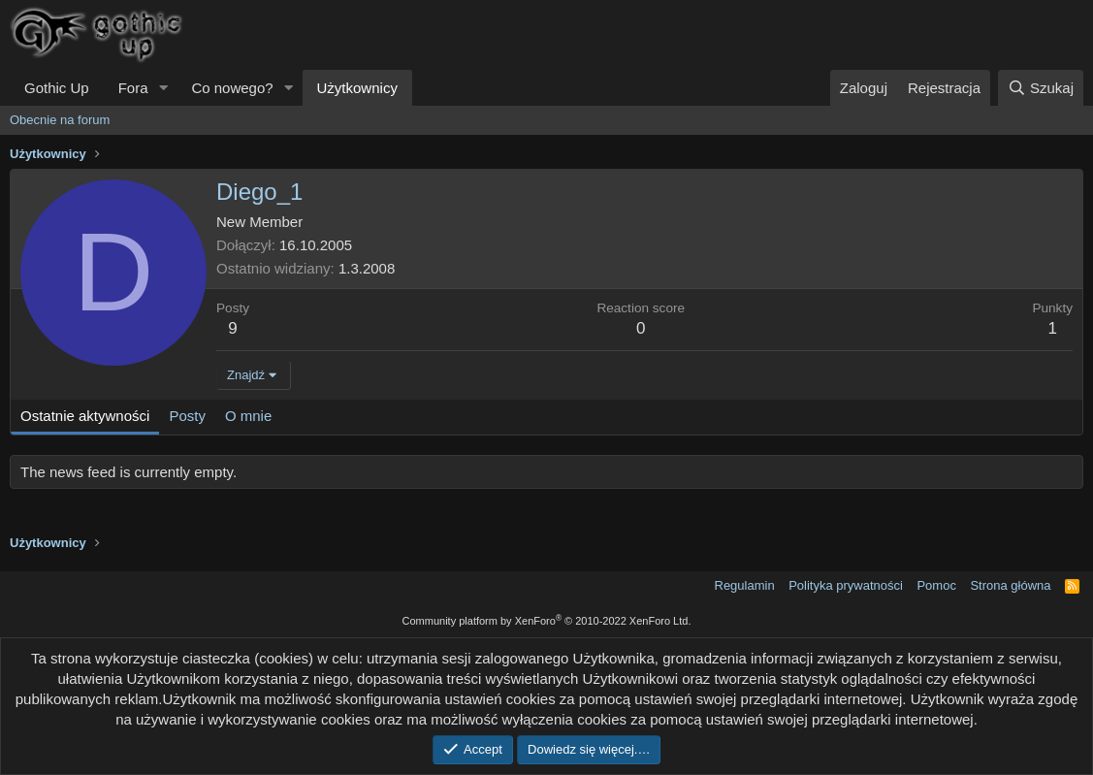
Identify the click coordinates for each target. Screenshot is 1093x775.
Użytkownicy (357, 88)
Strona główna (1010, 585)
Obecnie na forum (60, 120)
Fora (133, 88)
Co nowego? (232, 88)
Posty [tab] (187, 415)
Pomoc (935, 585)
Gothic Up (56, 88)
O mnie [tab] (248, 415)
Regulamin (745, 585)
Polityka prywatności (845, 585)
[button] (163, 88)
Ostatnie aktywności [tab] (84, 415)
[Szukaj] (1040, 88)
